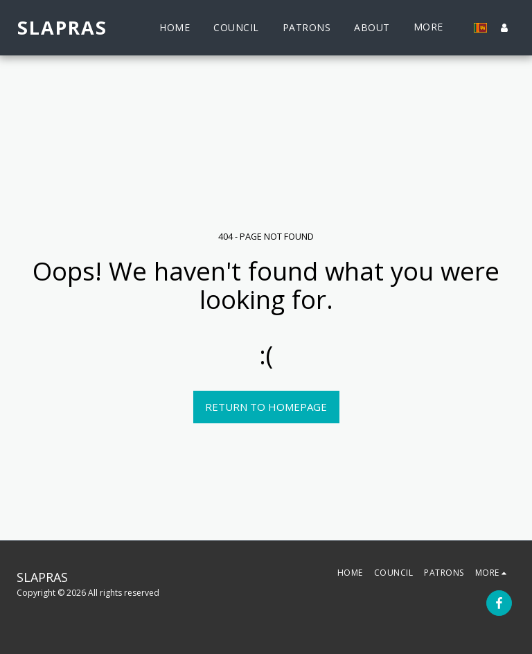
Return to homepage (266, 407)
